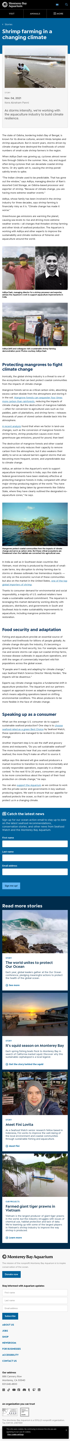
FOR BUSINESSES (11, 1348)
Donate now (11, 1274)
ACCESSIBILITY (10, 1354)
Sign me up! (11, 885)
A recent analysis (11, 426)
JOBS (5, 1330)
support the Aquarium (29, 785)
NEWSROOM (9, 1342)
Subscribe (10, 1316)
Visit (12, 13)
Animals (35, 13)
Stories (8, 24)
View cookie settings (15, 1434)
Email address (9, 865)
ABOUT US (8, 1324)
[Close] (66, 1430)
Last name (8, 851)
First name (8, 837)
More (60, 13)
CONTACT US (9, 1360)
